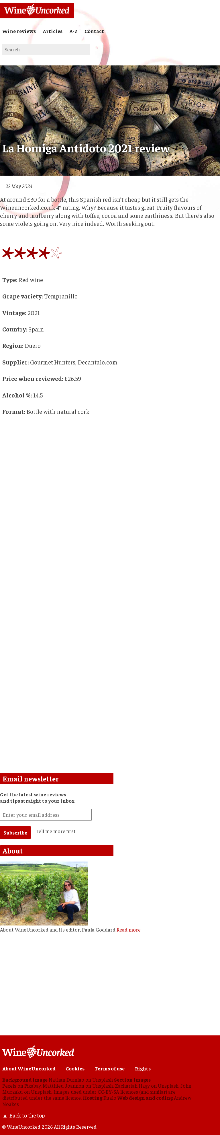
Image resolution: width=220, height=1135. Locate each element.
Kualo (109, 1098)
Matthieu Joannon (63, 1085)
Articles (52, 31)
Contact (94, 31)
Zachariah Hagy (132, 1085)
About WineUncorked (29, 1068)
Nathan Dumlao (66, 1079)
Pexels (9, 1085)
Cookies (75, 1068)
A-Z (73, 31)
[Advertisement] (108, 638)
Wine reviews (19, 31)
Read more (129, 929)
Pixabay (32, 1085)
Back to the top (27, 1115)
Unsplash (102, 1079)
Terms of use (110, 1068)
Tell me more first (56, 831)
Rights (143, 1068)
